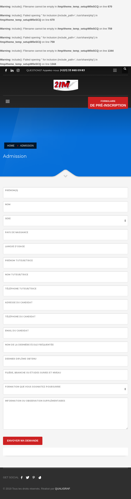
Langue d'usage (15, 246)
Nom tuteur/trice (16, 274)
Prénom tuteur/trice (19, 260)
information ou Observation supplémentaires (35, 401)
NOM (7, 204)
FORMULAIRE (108, 104)
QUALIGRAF (62, 488)
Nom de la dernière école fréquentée (29, 344)
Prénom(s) (11, 190)
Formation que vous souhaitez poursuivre (32, 386)
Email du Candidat (17, 330)
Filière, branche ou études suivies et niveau (33, 372)
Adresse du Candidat (19, 302)
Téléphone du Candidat (20, 316)
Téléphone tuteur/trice (20, 288)
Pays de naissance (16, 232)
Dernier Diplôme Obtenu (20, 359)
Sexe (8, 218)
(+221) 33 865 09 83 (72, 70)
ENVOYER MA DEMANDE (22, 440)
